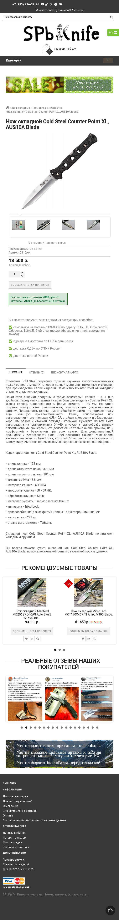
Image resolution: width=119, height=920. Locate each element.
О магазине (11, 806)
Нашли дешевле (19, 265)
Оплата (8, 815)
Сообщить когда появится (30, 285)
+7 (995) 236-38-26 (25, 4)
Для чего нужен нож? (18, 801)
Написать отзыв (55, 243)
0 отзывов (34, 243)
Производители (13, 859)
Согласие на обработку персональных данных (34, 820)
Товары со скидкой (16, 864)
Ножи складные (20, 107)
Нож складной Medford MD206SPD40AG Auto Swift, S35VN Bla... (32, 614)
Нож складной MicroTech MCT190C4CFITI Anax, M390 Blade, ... (89, 614)
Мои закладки (12, 842)
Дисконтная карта (15, 796)
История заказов (14, 837)
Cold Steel (36, 248)
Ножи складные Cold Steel (47, 107)
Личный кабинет (14, 832)
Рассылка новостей (16, 847)
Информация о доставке (20, 810)
